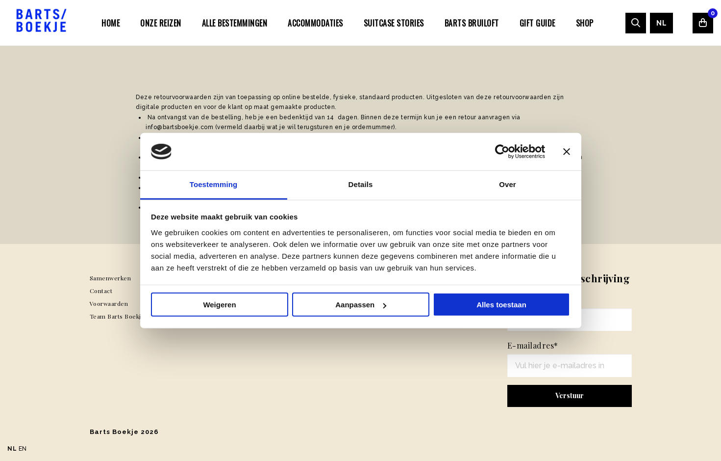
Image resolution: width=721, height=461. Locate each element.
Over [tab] (507, 184)
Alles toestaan (501, 304)
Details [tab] (360, 184)
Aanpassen (360, 304)
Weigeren (219, 304)
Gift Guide (537, 23)
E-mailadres (532, 345)
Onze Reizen (160, 23)
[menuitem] (110, 22)
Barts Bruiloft (472, 23)
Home (110, 23)
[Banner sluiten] (566, 151)
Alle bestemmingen (235, 23)
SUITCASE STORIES (394, 23)
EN (23, 448)
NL (661, 23)
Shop (585, 23)
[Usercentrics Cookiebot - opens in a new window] (502, 151)
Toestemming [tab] (214, 184)
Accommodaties (315, 23)
